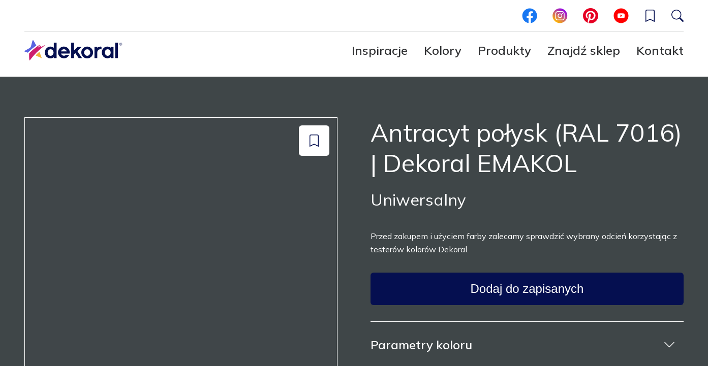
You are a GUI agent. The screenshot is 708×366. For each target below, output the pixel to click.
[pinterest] (590, 15)
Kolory (442, 50)
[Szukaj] (677, 16)
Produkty (504, 50)
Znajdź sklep (583, 50)
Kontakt (660, 50)
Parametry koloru (421, 344)
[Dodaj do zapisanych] (314, 140)
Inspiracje (380, 50)
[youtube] (621, 15)
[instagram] (560, 15)
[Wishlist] (650, 16)
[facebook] (529, 15)
